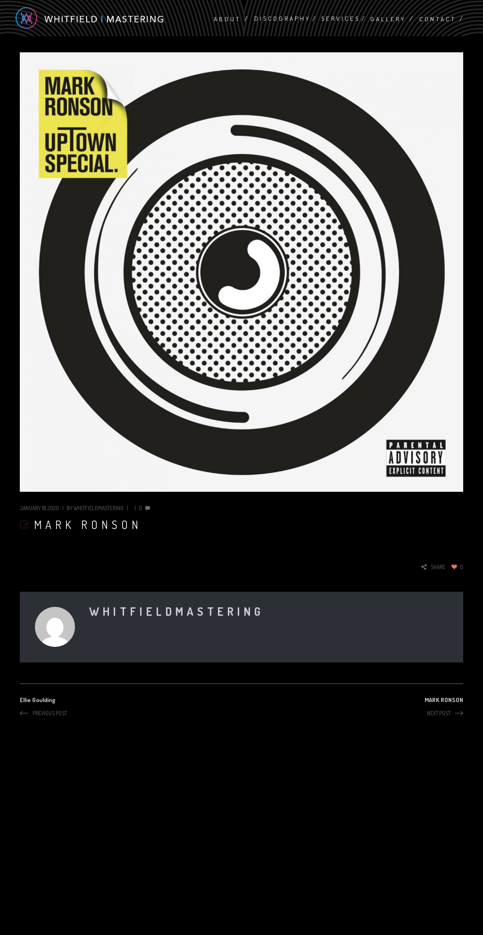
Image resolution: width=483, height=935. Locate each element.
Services (340, 18)
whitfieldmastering (99, 508)
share (438, 567)
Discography (282, 18)
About (227, 19)
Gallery (388, 19)
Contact (437, 19)
